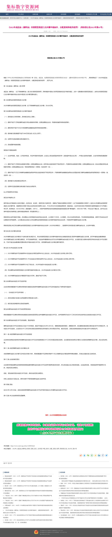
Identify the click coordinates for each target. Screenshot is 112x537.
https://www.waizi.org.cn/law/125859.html (23, 446)
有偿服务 (77, 14)
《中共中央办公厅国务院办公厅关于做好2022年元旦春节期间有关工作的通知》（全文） (84, 498)
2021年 (70, 448)
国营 (28, 448)
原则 (54, 448)
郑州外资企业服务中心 (16, 18)
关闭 (10, 463)
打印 (5, 463)
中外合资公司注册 (105, 14)
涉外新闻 (63, 14)
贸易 (32, 448)
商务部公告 (63, 448)
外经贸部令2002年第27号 (78, 77)
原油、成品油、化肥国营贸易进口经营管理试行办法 (50, 77)
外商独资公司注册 (91, 14)
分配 (51, 448)
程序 (58, 448)
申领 (44, 448)
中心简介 (21, 14)
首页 (7, 14)
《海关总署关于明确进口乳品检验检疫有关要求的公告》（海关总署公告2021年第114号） (85, 481)
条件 (47, 448)
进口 (35, 448)
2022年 (14, 448)
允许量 (40, 448)
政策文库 (49, 14)
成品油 (19, 448)
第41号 (75, 448)
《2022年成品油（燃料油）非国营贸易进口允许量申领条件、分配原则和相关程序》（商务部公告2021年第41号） (60, 18)
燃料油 (24, 448)
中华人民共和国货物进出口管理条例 (19, 77)
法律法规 (35, 14)
